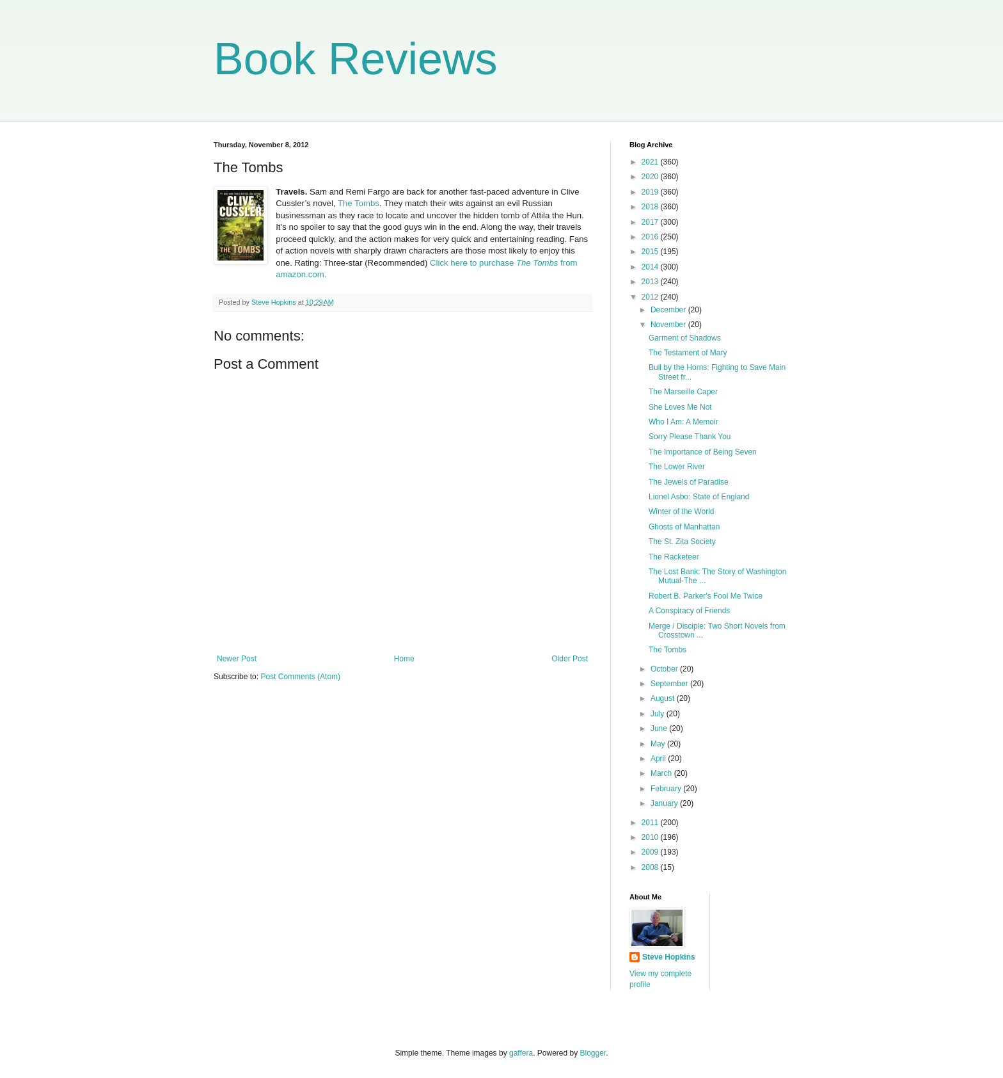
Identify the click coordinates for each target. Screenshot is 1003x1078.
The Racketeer (674, 556)
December (669, 309)
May (659, 743)
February (667, 788)
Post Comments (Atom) (300, 676)
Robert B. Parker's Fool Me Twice (705, 595)
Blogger (593, 1053)
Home (404, 658)
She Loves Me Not (680, 407)
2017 (651, 222)
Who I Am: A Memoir (683, 421)
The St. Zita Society (682, 541)
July (659, 713)
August (664, 698)
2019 (651, 192)
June (660, 728)
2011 (651, 822)
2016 (651, 236)
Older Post (569, 658)
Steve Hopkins (668, 957)
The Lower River (677, 466)
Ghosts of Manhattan (684, 526)
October (665, 668)
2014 (651, 266)
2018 (651, 206)
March (662, 773)
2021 (651, 161)
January (665, 803)
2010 (651, 837)
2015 (651, 251)
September (670, 683)
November (669, 324)
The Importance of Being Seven (703, 451)
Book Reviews (356, 59)
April (659, 758)
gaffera (521, 1053)
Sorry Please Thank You (690, 436)
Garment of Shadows (685, 338)
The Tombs (358, 203)
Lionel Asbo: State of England (699, 496)
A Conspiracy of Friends (689, 610)
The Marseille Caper (683, 391)
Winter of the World (681, 511)
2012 (651, 297)
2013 (651, 281)
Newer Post (237, 658)
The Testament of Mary (688, 352)
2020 (651, 176)
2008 (651, 867)
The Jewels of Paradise (689, 482)
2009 (651, 852)
